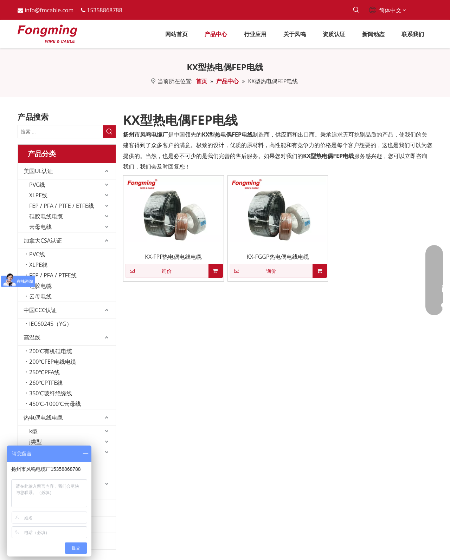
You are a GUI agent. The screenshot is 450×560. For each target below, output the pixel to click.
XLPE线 (38, 195)
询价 (148, 271)
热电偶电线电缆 (43, 417)
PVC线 (37, 185)
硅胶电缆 (40, 286)
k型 (33, 431)
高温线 (32, 337)
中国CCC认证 (40, 310)
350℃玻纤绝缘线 (50, 393)
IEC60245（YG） (50, 324)
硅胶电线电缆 (46, 216)
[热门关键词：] (356, 10)
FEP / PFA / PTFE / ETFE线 (61, 206)
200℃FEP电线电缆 (52, 361)
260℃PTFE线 (46, 383)
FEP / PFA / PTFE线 (53, 275)
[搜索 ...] (60, 131)
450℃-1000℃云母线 (55, 404)
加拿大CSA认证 (43, 240)
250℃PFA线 (44, 372)
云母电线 (40, 227)
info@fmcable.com (49, 10)
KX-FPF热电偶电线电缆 (173, 256)
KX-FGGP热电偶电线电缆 (277, 256)
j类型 (35, 442)
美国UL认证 (38, 171)
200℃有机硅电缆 (50, 351)
